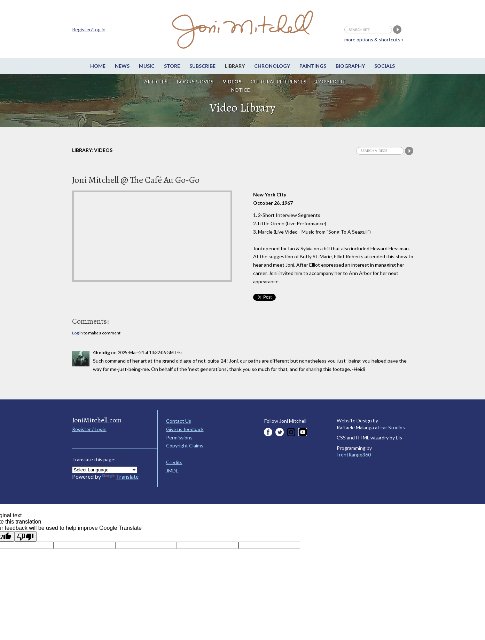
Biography (350, 66)
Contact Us (178, 421)
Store (172, 66)
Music (147, 66)
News (122, 66)
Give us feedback (185, 429)
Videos (232, 81)
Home (97, 66)
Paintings (312, 66)
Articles (155, 81)
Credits (174, 462)
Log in (77, 332)
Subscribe (202, 66)
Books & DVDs (195, 81)
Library (235, 66)
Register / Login (89, 429)
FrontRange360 (354, 454)
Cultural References (278, 81)
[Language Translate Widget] (104, 470)
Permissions (179, 437)
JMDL (172, 470)
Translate (120, 476)
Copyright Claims (184, 445)
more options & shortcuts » (374, 39)
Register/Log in (88, 29)
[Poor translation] (25, 536)
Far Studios (393, 427)
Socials (384, 66)
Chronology (272, 66)
